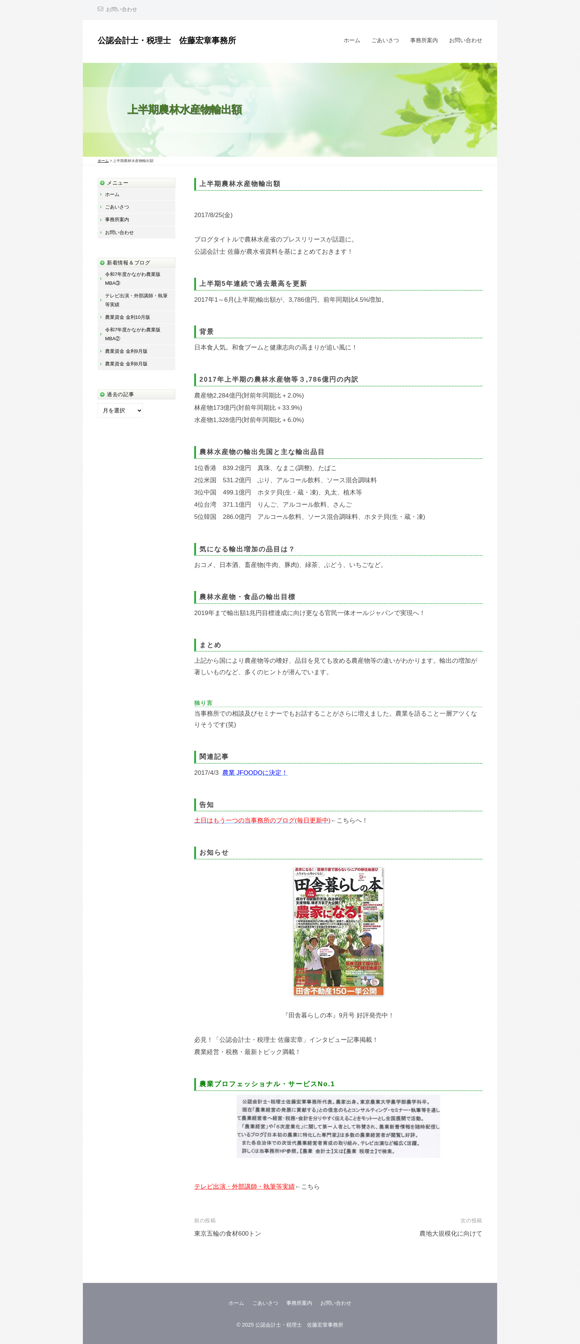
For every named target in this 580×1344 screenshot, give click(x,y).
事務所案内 (424, 40)
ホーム (352, 40)
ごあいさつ (385, 40)
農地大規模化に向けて (450, 1233)
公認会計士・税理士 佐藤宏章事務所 (167, 40)
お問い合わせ (121, 9)
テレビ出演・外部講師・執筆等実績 (244, 1186)
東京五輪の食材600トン (227, 1233)
